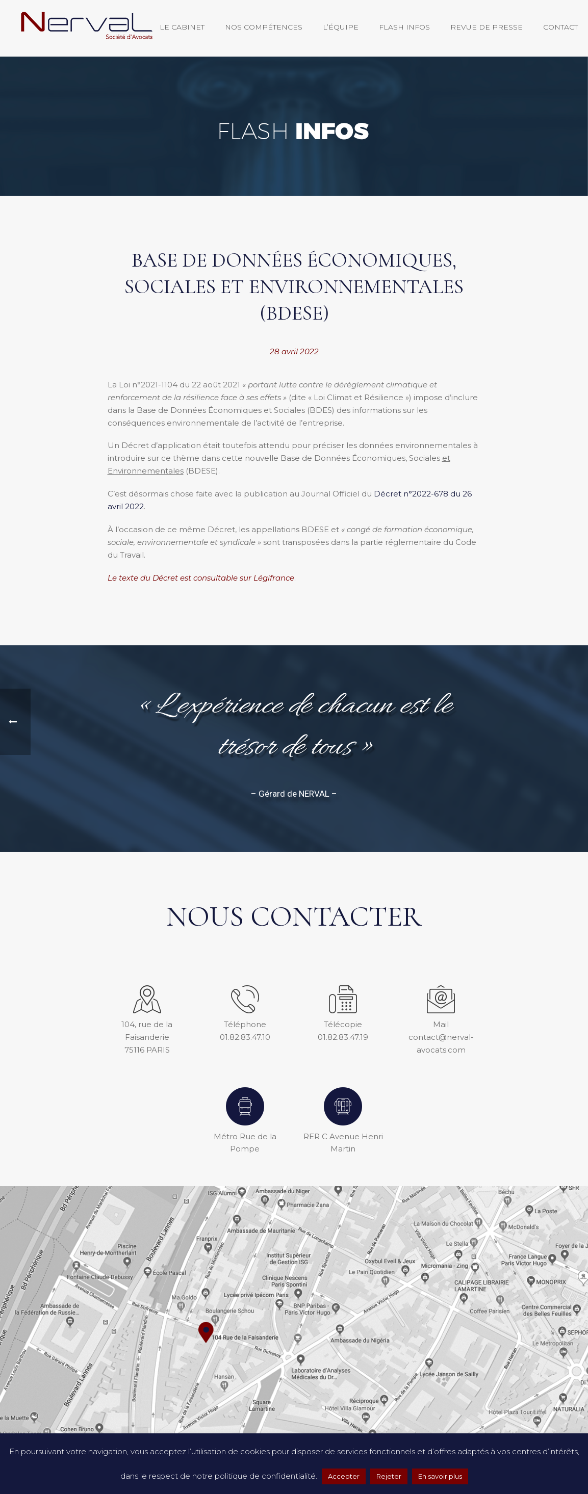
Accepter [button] (344, 1476)
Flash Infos (404, 27)
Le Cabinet (182, 27)
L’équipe (341, 27)
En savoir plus (440, 1476)
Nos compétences (263, 27)
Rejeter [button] (388, 1476)
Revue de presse (486, 27)
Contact (560, 27)
